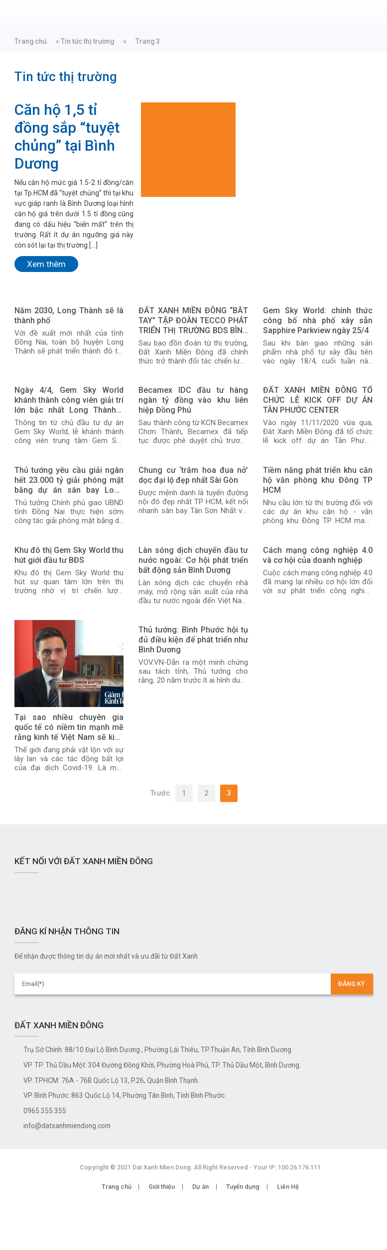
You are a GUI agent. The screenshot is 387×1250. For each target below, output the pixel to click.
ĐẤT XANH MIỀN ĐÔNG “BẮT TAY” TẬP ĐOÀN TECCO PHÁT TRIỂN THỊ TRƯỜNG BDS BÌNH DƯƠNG (193, 321)
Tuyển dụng (242, 1187)
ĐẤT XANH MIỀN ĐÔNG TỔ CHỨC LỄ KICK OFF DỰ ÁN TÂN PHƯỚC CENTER (318, 400)
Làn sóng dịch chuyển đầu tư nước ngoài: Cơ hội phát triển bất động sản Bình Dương (193, 560)
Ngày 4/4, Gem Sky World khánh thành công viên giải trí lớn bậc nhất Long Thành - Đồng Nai (69, 400)
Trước (160, 793)
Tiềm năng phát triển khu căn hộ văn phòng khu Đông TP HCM (318, 480)
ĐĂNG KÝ (351, 983)
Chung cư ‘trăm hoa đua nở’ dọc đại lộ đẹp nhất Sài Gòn (193, 475)
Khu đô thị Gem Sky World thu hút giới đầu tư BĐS (69, 555)
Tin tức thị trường (87, 41)
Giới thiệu (161, 1187)
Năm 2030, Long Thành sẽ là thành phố (69, 315)
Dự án (200, 1187)
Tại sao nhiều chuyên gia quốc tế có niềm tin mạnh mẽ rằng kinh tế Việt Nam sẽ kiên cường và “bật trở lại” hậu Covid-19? (69, 727)
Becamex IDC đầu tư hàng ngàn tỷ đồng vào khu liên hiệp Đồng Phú (193, 400)
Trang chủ (30, 41)
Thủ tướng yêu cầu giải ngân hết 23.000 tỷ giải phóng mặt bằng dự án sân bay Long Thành (69, 480)
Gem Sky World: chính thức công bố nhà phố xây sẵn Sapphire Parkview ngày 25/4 (318, 320)
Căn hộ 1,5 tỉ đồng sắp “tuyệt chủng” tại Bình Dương (67, 136)
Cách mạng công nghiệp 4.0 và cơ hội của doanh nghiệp (318, 555)
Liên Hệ (288, 1187)
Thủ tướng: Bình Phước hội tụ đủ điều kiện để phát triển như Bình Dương (193, 639)
